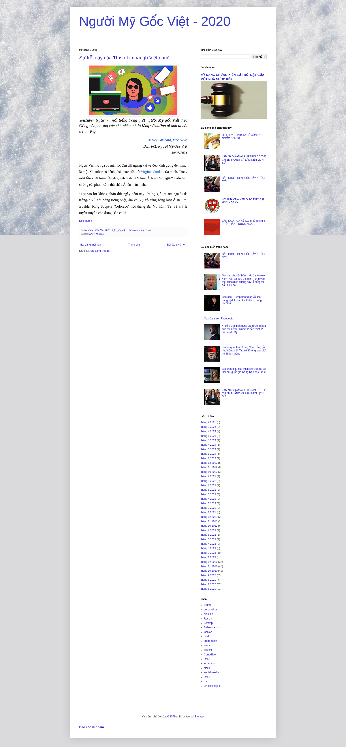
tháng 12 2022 (209, 462)
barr (206, 681)
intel (206, 636)
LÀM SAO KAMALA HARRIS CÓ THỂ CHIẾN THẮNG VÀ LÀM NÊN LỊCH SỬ (244, 159)
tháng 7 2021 (208, 530)
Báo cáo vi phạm (91, 727)
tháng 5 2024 (208, 440)
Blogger (199, 716)
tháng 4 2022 (208, 498)
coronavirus (211, 609)
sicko (207, 668)
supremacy (210, 640)
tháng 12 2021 (209, 516)
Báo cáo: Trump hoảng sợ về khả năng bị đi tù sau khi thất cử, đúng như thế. (242, 300)
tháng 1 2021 (208, 557)
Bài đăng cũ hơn (176, 244)
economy (209, 663)
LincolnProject (212, 685)
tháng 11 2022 (209, 467)
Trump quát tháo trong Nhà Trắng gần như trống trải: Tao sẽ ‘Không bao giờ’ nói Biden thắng (244, 350)
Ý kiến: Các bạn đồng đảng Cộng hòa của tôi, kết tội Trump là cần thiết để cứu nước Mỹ (244, 329)
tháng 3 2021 (208, 548)
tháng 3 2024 (208, 449)
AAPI (92, 234)
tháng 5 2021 (208, 539)
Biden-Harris (211, 627)
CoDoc (208, 632)
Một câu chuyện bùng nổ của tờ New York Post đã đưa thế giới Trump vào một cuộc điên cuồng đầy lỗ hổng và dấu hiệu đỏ (243, 280)
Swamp (208, 623)
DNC (207, 659)
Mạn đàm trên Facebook (218, 318)
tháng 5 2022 (208, 494)
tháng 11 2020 (209, 566)
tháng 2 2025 (208, 426)
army (207, 645)
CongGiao (210, 654)
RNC (207, 677)
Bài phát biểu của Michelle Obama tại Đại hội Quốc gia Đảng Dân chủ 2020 (244, 370)
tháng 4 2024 (208, 444)
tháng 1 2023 (208, 458)
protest (208, 649)
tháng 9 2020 (208, 575)
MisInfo (100, 234)
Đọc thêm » (86, 220)
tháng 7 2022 (208, 485)
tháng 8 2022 (208, 480)
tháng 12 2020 (209, 561)
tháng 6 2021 (208, 534)
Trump (207, 604)
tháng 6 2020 (208, 588)
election (208, 614)
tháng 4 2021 (208, 543)
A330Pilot (172, 716)
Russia (208, 618)
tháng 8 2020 (208, 579)
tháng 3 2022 (208, 503)
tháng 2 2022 (208, 507)
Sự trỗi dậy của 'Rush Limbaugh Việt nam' (124, 57)
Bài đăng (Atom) (100, 250)
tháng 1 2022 (208, 512)
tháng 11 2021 (209, 521)
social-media (211, 672)
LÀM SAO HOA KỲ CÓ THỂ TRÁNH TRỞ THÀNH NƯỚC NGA (243, 222)
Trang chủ (134, 244)
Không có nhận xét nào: (141, 230)
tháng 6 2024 (208, 435)
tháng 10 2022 (209, 471)
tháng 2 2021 (208, 552)
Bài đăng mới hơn (90, 244)
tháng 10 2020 (209, 570)
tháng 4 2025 (208, 422)
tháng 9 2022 (208, 476)
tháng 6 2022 (208, 489)
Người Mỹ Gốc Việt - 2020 (155, 21)
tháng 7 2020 (208, 584)
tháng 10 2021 (209, 525)
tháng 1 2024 (208, 453)
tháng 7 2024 (208, 431)
